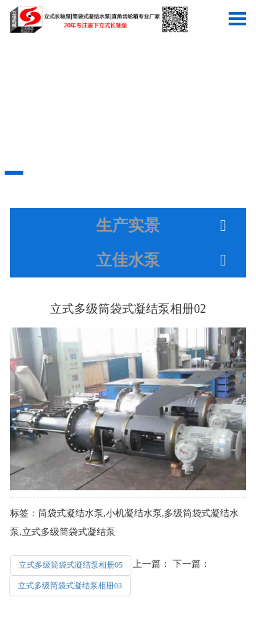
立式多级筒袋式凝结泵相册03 (70, 585)
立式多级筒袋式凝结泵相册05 (71, 565)
